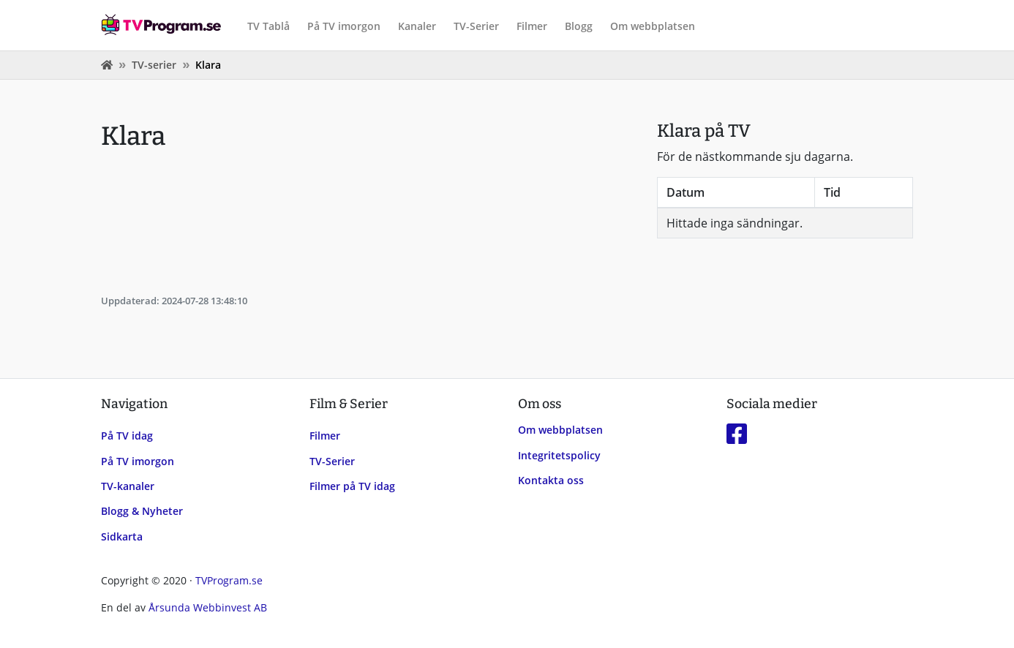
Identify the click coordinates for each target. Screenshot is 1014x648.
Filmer (532, 26)
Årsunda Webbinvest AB (208, 607)
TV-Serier (476, 26)
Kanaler (417, 26)
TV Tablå (268, 26)
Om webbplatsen (652, 26)
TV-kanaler (127, 486)
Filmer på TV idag (352, 486)
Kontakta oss (551, 480)
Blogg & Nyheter (142, 511)
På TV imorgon (343, 26)
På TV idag (127, 435)
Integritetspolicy (559, 455)
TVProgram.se (229, 580)
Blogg (579, 26)
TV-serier (154, 65)
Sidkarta (122, 536)
